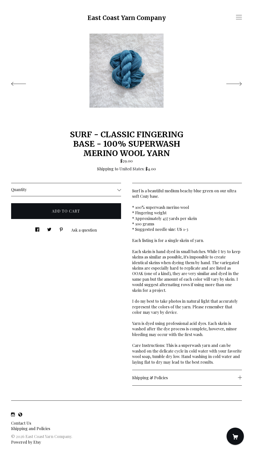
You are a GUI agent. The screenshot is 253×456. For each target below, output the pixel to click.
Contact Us (21, 423)
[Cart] (235, 436)
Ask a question (84, 230)
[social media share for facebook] (37, 228)
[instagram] (13, 414)
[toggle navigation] (239, 17)
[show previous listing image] (23, 82)
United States (131, 168)
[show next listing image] (229, 82)
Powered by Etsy (26, 442)
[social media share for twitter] (49, 228)
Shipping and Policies (30, 428)
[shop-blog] (20, 414)
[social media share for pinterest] (61, 228)
